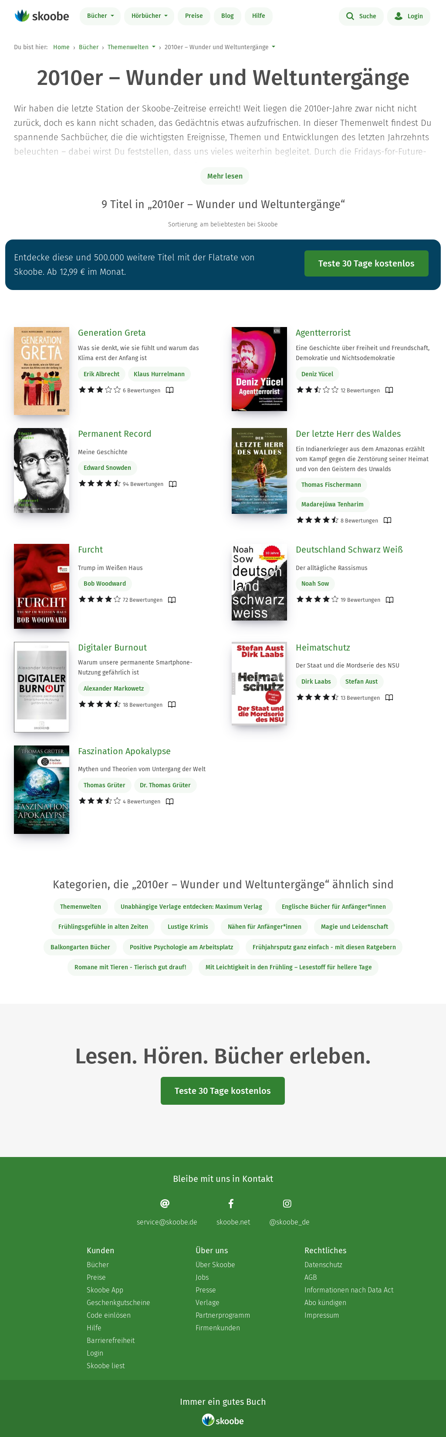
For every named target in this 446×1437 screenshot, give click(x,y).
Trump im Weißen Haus (110, 568)
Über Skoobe (215, 1265)
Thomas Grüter (104, 785)
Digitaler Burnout (112, 647)
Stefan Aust (361, 681)
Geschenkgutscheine (118, 1303)
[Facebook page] (233, 1212)
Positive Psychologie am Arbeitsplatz (181, 947)
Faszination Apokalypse (124, 751)
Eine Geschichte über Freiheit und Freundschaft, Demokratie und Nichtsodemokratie (362, 353)
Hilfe (258, 16)
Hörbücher (147, 16)
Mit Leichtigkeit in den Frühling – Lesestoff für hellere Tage (289, 967)
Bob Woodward (105, 583)
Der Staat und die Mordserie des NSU (347, 665)
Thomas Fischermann (331, 485)
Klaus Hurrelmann (159, 374)
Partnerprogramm (223, 1315)
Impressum (321, 1315)
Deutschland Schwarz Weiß (349, 549)
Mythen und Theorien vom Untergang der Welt (142, 769)
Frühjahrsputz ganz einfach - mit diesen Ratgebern (324, 947)
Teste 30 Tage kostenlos (366, 263)
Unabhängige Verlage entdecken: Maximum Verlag (191, 907)
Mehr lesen (225, 176)
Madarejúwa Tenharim (332, 504)
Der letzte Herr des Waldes (348, 433)
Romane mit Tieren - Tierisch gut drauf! (130, 967)
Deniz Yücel (317, 374)
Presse (206, 1290)
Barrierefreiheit (111, 1340)
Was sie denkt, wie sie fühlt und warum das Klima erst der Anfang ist (138, 353)
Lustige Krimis (188, 927)
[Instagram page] (289, 1212)
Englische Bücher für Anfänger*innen (334, 907)
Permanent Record (115, 433)
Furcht (90, 549)
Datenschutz (323, 1265)
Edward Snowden (107, 468)
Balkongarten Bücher (80, 947)
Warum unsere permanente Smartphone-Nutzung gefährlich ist (135, 667)
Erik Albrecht (101, 374)
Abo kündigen (325, 1303)
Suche (361, 15)
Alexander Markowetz (114, 688)
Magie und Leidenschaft (354, 927)
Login (409, 15)
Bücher (98, 16)
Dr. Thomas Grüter (165, 785)
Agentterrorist (323, 332)
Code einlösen (109, 1315)
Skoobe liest (106, 1366)
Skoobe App (105, 1290)
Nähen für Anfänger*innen (264, 927)
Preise (194, 16)
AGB (310, 1277)
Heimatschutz (323, 647)
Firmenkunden (218, 1328)
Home (61, 47)
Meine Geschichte (103, 452)
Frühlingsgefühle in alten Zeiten (103, 927)
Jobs (202, 1277)
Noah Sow (315, 583)
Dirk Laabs (316, 681)
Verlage (208, 1303)
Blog (227, 16)
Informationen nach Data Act (348, 1290)
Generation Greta (112, 332)
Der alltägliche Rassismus (332, 568)
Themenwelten (128, 47)
